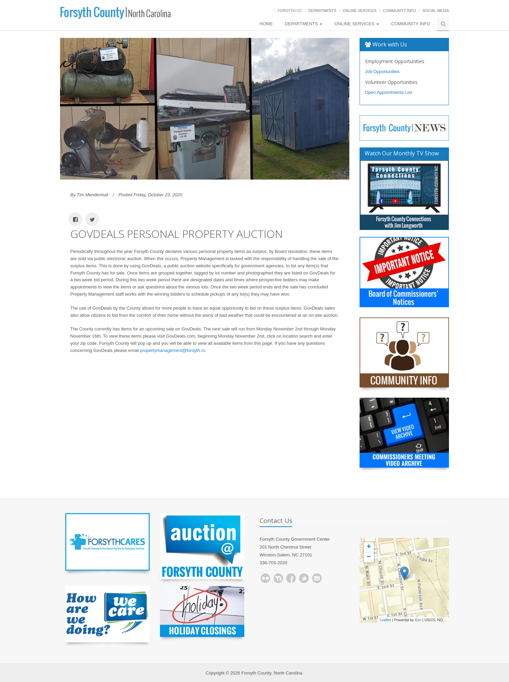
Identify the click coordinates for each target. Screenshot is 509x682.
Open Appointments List (388, 92)
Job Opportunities (382, 71)
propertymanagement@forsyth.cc (173, 350)
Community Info (399, 11)
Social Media (435, 11)
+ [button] (368, 547)
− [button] (368, 557)
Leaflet (385, 620)
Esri (418, 620)
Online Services (359, 11)
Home (266, 23)
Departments (322, 11)
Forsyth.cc (290, 11)
